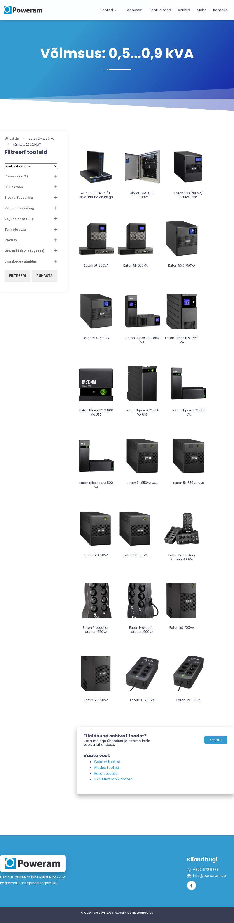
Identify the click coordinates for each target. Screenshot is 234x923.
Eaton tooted (106, 773)
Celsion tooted (107, 761)
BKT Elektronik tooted (113, 779)
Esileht (14, 138)
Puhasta (44, 275)
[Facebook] (191, 885)
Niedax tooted (106, 767)
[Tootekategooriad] (31, 166)
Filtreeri (17, 275)
